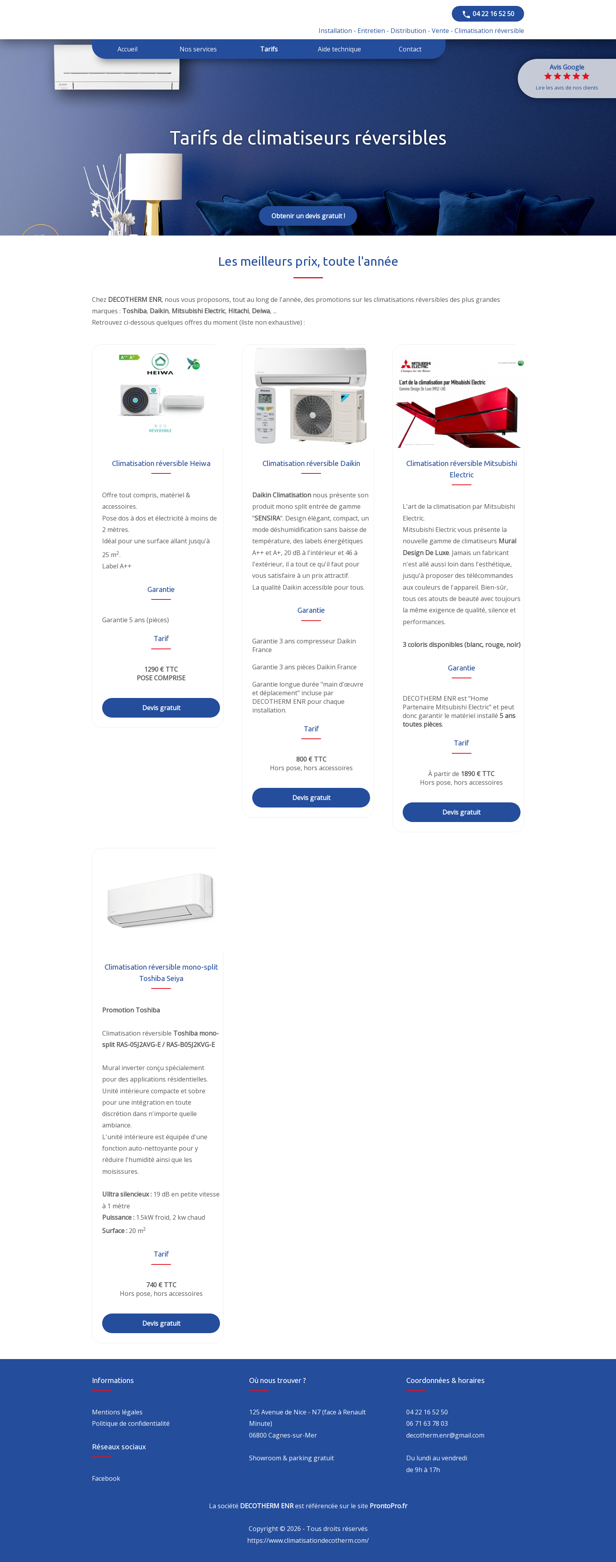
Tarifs (269, 49)
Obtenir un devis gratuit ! (308, 216)
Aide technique (339, 49)
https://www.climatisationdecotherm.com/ (308, 1540)
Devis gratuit (161, 707)
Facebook (106, 1478)
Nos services (198, 49)
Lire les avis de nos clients (567, 87)
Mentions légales (117, 1412)
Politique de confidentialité (131, 1423)
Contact (410, 49)
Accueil (127, 49)
